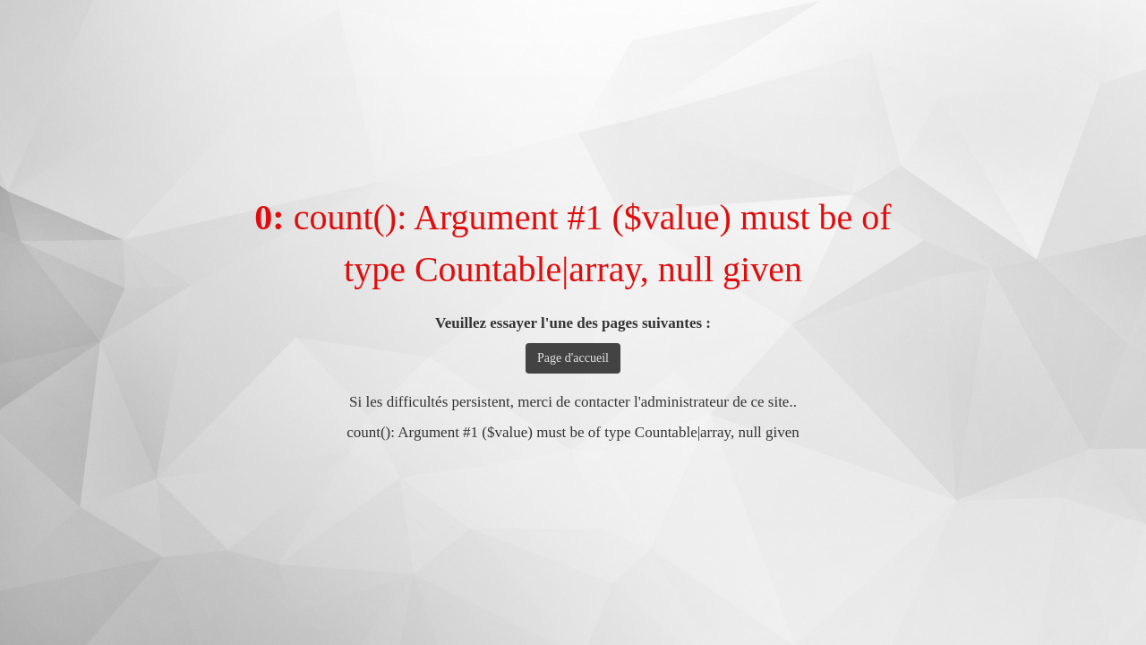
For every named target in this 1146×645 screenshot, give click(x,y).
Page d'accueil (573, 358)
